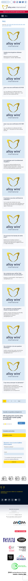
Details (20, 423)
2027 (8, 24)
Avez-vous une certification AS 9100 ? (14, 88)
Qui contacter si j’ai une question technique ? (13, 346)
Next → (19, 401)
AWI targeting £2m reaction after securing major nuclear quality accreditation (13, 417)
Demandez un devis (7, 435)
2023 (17, 24)
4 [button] (8, 424)
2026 (10, 24)
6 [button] (11, 424)
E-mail (14, 453)
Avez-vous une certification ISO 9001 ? (14, 124)
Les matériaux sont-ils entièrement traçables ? (13, 161)
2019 (3, 25)
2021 (22, 24)
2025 (12, 24)
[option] (14, 419)
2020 (24, 24)
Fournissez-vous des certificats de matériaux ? (13, 198)
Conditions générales (18, 516)
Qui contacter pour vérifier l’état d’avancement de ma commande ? (13, 274)
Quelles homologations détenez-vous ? (13, 53)
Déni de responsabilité (10, 516)
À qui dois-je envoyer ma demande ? (14, 382)
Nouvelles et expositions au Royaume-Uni (12, 412)
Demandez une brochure (8, 431)
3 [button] (6, 424)
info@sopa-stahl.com (18, 514)
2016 (10, 25)
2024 (15, 24)
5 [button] (9, 424)
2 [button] (5, 424)
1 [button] (3, 424)
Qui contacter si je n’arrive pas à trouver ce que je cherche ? (12, 309)
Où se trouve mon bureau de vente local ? (13, 236)
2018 (5, 25)
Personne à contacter (14, 448)
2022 (19, 24)
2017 (8, 25)
